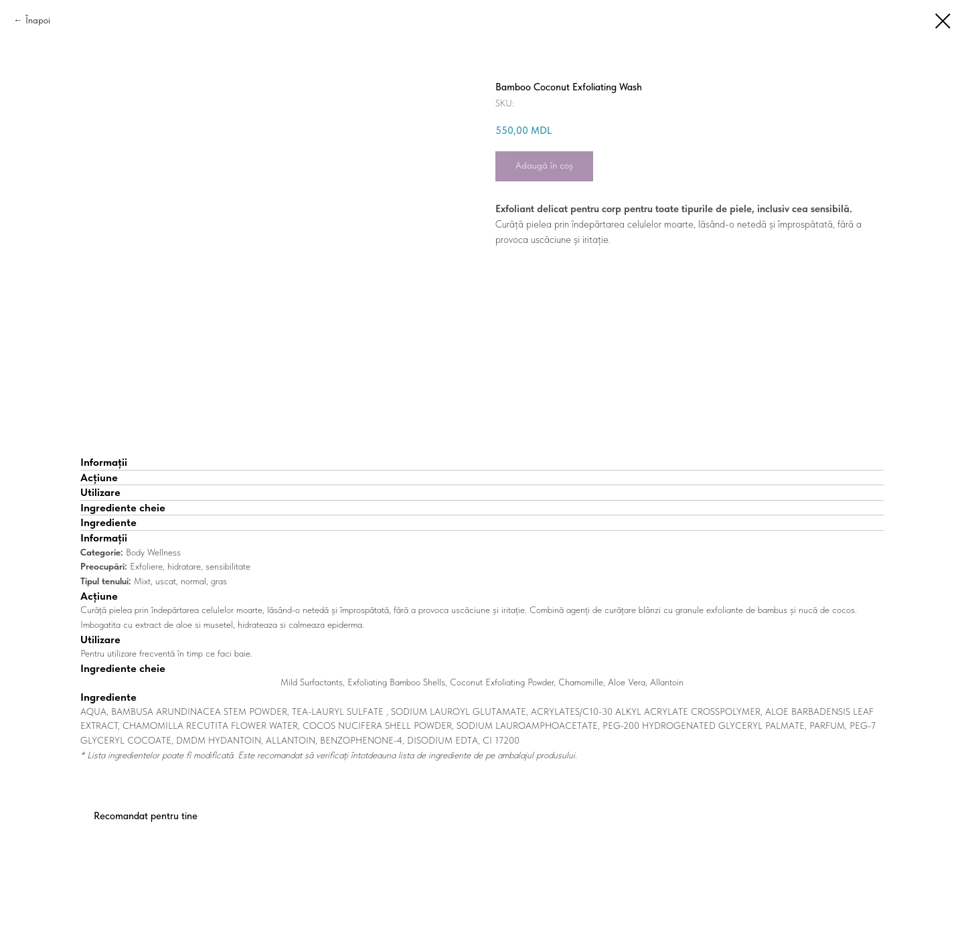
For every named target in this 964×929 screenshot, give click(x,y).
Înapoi (37, 20)
